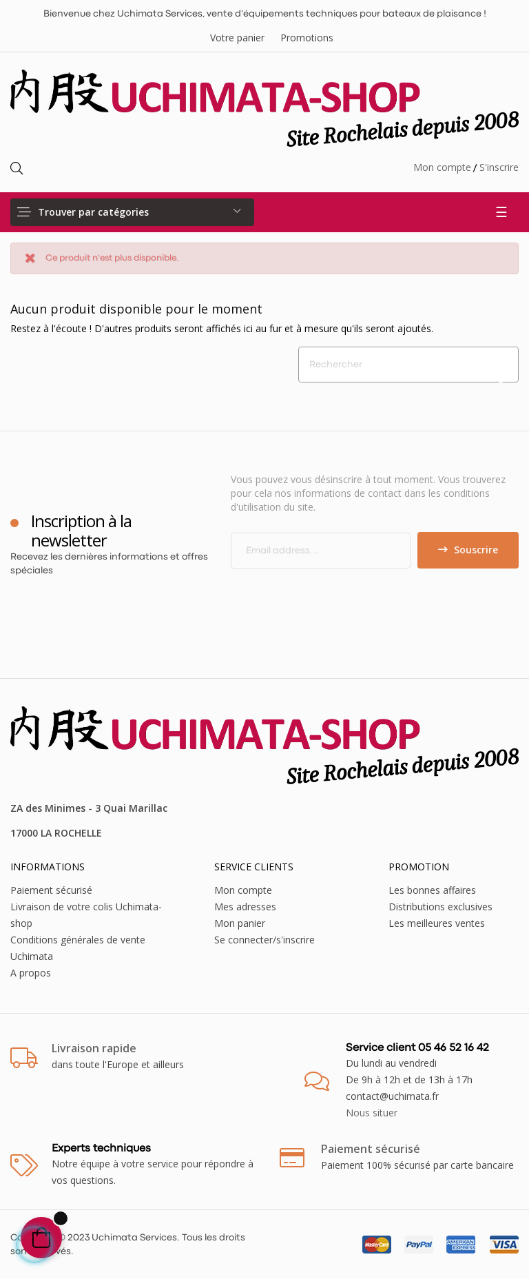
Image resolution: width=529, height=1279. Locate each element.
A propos (30, 972)
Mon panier (239, 923)
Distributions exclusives (440, 906)
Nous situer (371, 1112)
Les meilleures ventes (436, 923)
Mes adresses (245, 906)
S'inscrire (499, 167)
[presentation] (345, 595)
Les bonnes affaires (432, 890)
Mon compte (442, 167)
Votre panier (237, 37)
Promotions (306, 37)
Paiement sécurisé (51, 890)
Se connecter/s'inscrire (264, 939)
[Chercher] (408, 364)
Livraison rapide (94, 1048)
